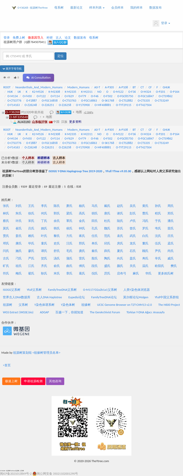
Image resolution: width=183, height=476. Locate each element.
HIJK (10, 92)
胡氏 (95, 213)
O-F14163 (14, 105)
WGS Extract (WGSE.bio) (18, 312)
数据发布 (155, 7)
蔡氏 (6, 221)
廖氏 (31, 251)
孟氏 (170, 243)
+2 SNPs (88, 112)
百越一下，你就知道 (69, 312)
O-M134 (13, 96)
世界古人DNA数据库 (16, 297)
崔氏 (19, 228)
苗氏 (170, 228)
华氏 (148, 273)
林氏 (6, 213)
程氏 (158, 213)
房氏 (120, 243)
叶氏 (44, 236)
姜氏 (19, 236)
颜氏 (120, 266)
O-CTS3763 (69, 100)
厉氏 (107, 273)
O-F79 (82, 96)
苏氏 (120, 228)
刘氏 (19, 206)
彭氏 (133, 213)
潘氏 (170, 221)
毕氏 (31, 243)
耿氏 (44, 273)
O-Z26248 (31, 105)
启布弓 (121, 273)
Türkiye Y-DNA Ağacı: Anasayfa (146, 312)
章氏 (69, 273)
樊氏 (174, 266)
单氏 (95, 243)
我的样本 (136, 7)
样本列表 (97, 7)
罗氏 (145, 228)
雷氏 (82, 258)
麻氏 (136, 273)
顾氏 (145, 251)
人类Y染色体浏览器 (136, 290)
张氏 (6, 206)
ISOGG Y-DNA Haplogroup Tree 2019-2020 (75, 171)
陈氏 (57, 206)
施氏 (19, 251)
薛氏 (107, 251)
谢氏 (120, 213)
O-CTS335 (144, 100)
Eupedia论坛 (76, 297)
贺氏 (44, 258)
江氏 (31, 266)
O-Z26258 (65, 105)
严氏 (31, 258)
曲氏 (69, 266)
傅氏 (82, 266)
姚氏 (44, 228)
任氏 (95, 236)
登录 (161, 23)
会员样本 (117, 7)
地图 (79, 112)
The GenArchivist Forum (105, 312)
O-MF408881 (103, 105)
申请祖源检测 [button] (33, 381)
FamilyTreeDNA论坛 (104, 297)
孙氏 (158, 206)
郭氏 (57, 213)
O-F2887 (31, 100)
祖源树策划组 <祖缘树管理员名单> (36, 353)
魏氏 (107, 228)
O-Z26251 (48, 105)
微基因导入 (35, 38)
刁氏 (19, 258)
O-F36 (132, 92)
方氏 (69, 236)
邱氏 (107, 243)
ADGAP (44, 312)
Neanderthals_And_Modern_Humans (38, 87)
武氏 (133, 236)
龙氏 (133, 243)
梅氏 (19, 273)
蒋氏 (82, 236)
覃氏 (69, 221)
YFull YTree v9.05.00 (118, 171)
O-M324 (146, 92)
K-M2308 (54, 92)
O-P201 (160, 92)
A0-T (97, 87)
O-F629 (69, 96)
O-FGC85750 (125, 96)
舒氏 (57, 251)
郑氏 (170, 213)
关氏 (133, 266)
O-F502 (107, 96)
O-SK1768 (108, 100)
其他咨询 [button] (55, 381)
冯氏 (145, 221)
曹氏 (145, 213)
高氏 (82, 213)
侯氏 (69, 228)
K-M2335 (70, 92)
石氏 (133, 251)
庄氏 (170, 236)
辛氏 (158, 258)
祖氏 (19, 266)
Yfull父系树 (34, 290)
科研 (50, 38)
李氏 (44, 206)
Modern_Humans (78, 87)
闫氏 (6, 251)
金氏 (82, 221)
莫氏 (6, 228)
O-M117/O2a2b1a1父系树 (100, 290)
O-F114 (55, 96)
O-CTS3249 (162, 100)
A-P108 (123, 87)
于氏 (158, 221)
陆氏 (120, 221)
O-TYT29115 (123, 105)
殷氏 (95, 258)
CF (150, 87)
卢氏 (133, 221)
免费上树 (19, 38)
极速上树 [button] (11, 381)
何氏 (44, 213)
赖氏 (31, 236)
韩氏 (57, 228)
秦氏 (95, 251)
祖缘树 (86, 305)
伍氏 (158, 243)
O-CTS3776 (14, 100)
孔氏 (95, 228)
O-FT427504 (143, 105)
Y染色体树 (68, 305)
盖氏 (133, 258)
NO (99, 92)
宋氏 (31, 221)
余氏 (57, 221)
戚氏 (170, 258)
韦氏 (158, 228)
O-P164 (174, 92)
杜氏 (107, 221)
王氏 (31, 206)
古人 (59, 38)
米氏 (57, 273)
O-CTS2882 (126, 100)
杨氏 (82, 206)
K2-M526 (38, 92)
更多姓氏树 (165, 273)
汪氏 (69, 243)
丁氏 (44, 221)
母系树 (59, 7)
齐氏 (44, 266)
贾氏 (6, 236)
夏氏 (120, 251)
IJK (19, 92)
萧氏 (69, 206)
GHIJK (166, 87)
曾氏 (133, 228)
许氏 (19, 221)
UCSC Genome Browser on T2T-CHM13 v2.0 (124, 305)
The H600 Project (169, 305)
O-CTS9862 (166, 96)
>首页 (7, 365)
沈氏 (158, 236)
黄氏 (145, 206)
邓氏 (6, 243)
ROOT (6, 87)
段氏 (95, 266)
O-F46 (94, 96)
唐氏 (107, 213)
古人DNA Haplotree (49, 297)
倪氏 (95, 273)
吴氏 (133, 206)
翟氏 (31, 273)
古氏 (6, 258)
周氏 (170, 206)
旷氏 (6, 266)
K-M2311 (87, 92)
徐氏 (31, 213)
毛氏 (69, 251)
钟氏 (82, 228)
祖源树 (7, 305)
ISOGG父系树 (11, 290)
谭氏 (44, 251)
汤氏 (57, 258)
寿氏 (145, 258)
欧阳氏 (159, 266)
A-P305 (109, 87)
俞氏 (57, 266)
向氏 (120, 258)
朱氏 (19, 213)
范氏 (107, 236)
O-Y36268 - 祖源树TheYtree (33, 7)
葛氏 (82, 273)
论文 (68, 38)
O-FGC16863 (89, 100)
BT (134, 87)
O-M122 (118, 92)
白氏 (145, 236)
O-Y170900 (83, 105)
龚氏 (82, 251)
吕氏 (31, 228)
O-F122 (41, 96)
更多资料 (75, 121)
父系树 (23, 305)
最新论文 (76, 7)
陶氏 (107, 258)
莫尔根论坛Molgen (135, 297)
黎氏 (57, 236)
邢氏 (82, 243)
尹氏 (158, 251)
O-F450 (27, 96)
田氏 (95, 221)
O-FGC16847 (146, 96)
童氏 (44, 243)
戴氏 (107, 206)
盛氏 (107, 266)
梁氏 (69, 213)
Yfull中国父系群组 (167, 297)
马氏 (95, 206)
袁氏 (120, 236)
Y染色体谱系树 (44, 305)
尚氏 (170, 251)
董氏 (145, 243)
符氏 (6, 273)
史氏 (57, 243)
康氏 (19, 243)
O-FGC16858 (50, 100)
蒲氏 (69, 258)
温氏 (145, 266)
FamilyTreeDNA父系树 (62, 290)
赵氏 (120, 206)
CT (142, 87)
